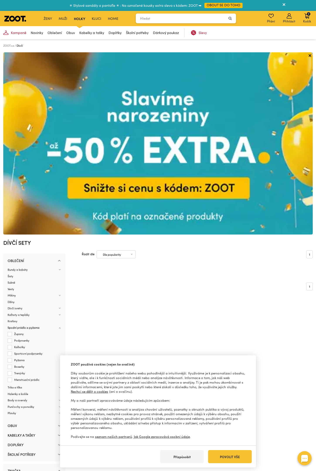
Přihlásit (289, 18)
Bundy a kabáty (18, 87)
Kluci (96, 18)
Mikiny (12, 113)
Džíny (11, 119)
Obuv (70, 32)
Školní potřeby (137, 32)
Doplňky (115, 32)
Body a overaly (17, 218)
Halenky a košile (18, 211)
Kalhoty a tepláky (19, 132)
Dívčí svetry (15, 126)
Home (113, 18)
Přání (271, 18)
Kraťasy (12, 139)
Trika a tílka (15, 205)
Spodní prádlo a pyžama (23, 145)
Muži (63, 18)
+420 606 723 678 (39, 433)
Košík (307, 17)
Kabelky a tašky (91, 32)
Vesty (11, 107)
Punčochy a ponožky (21, 224)
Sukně (11, 100)
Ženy (48, 18)
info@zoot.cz (36, 437)
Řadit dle (88, 72)
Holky (79, 18)
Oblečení (55, 32)
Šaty (10, 94)
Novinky (37, 32)
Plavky (12, 231)
